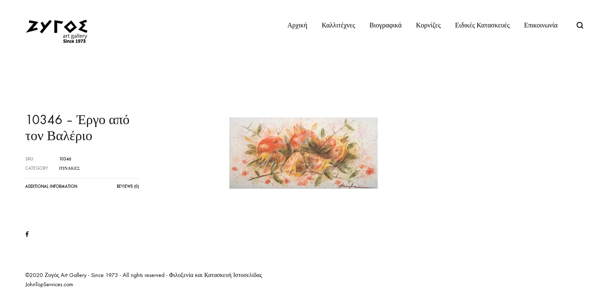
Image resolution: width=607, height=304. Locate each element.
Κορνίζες (428, 25)
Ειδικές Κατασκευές (482, 25)
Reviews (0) (128, 186)
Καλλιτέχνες (338, 25)
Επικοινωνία (541, 25)
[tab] (51, 189)
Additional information (51, 186)
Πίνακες (69, 168)
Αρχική (297, 25)
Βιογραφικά (386, 25)
